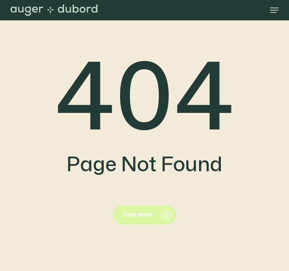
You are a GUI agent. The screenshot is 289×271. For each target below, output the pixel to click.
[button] (274, 10)
